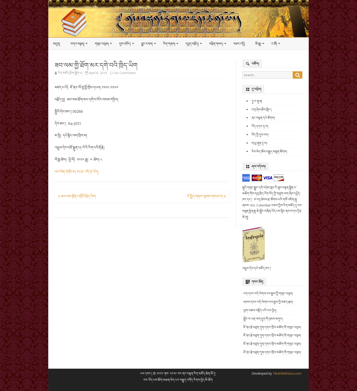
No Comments (125, 73)
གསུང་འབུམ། (102, 43)
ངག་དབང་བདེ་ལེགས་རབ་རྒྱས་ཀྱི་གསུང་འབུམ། (268, 293)
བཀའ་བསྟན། (77, 43)
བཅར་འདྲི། (239, 43)
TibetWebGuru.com (286, 373)
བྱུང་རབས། (147, 43)
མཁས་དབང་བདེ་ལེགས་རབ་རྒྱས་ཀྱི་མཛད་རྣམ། (268, 302)
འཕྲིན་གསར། (216, 43)
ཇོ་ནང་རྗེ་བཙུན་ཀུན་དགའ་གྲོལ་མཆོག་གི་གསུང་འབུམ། (272, 327)
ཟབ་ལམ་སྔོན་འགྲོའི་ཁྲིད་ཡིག (77, 196)
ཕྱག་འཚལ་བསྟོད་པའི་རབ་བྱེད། (259, 310)
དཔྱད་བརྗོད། (192, 43)
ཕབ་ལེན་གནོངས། (65, 171)
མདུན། (56, 43)
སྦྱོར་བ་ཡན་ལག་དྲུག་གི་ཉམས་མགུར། (263, 318)
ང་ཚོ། (274, 43)
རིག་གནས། (169, 43)
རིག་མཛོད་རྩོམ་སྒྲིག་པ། (70, 73)
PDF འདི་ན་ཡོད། (88, 171)
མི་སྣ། (258, 43)
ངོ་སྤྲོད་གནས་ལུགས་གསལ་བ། (206, 196)
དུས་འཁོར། (125, 43)
